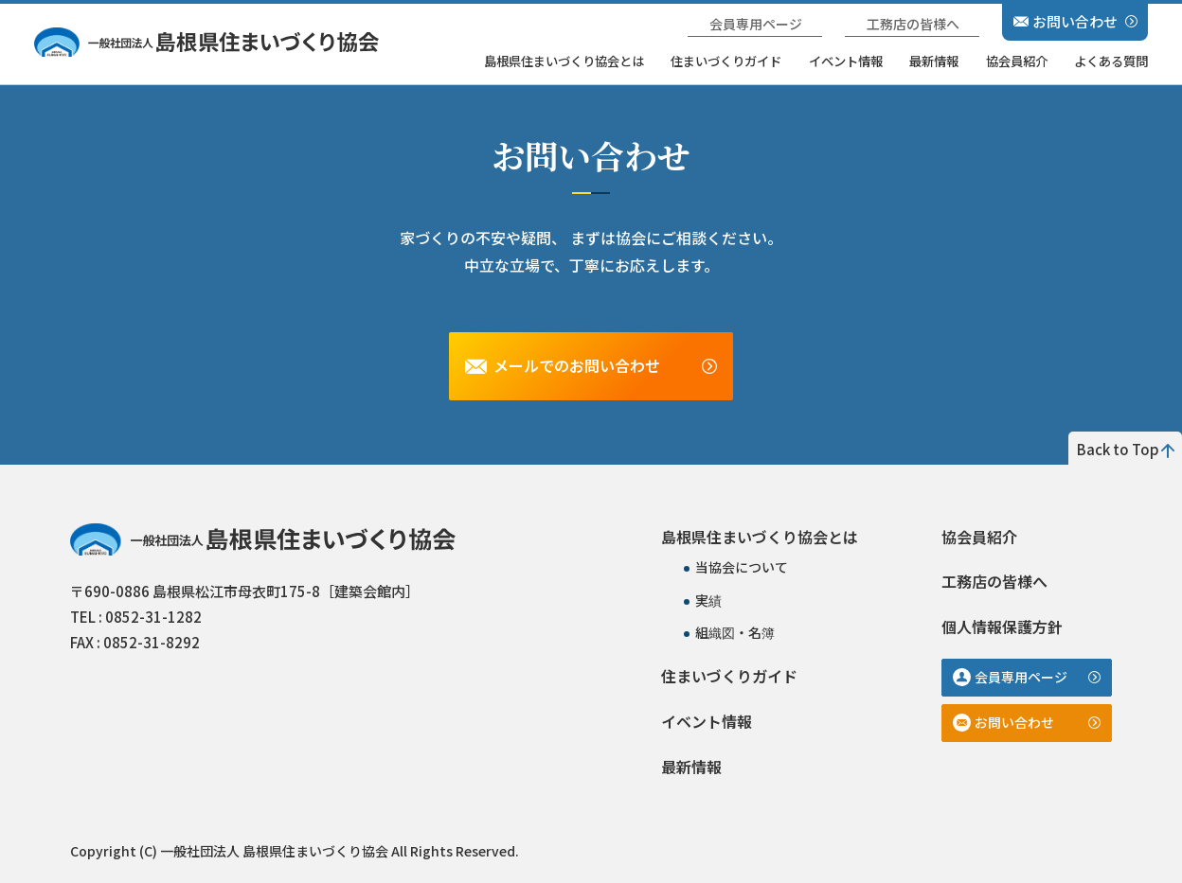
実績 (708, 600)
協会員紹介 (1017, 60)
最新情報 (933, 60)
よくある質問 (1111, 60)
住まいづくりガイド (726, 60)
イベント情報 (846, 60)
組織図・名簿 (735, 632)
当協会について (741, 566)
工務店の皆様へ (913, 23)
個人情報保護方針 (1002, 626)
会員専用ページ (755, 23)
